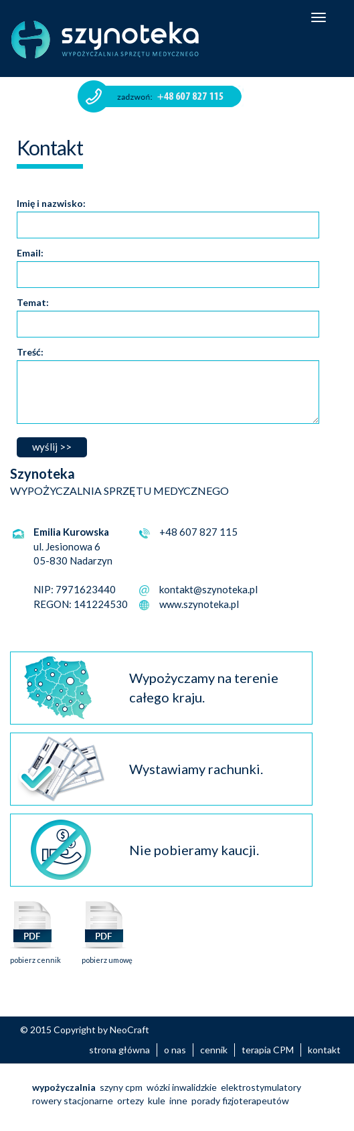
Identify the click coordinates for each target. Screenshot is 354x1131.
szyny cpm (121, 1087)
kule (156, 1100)
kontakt (324, 1049)
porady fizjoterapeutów (240, 1100)
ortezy (130, 1100)
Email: (30, 252)
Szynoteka (105, 39)
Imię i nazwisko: (51, 203)
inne (178, 1100)
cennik (214, 1049)
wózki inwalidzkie (182, 1087)
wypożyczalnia (64, 1087)
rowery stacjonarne (72, 1100)
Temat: (33, 302)
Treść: (30, 352)
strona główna (119, 1049)
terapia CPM (268, 1049)
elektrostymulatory (261, 1087)
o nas (175, 1049)
